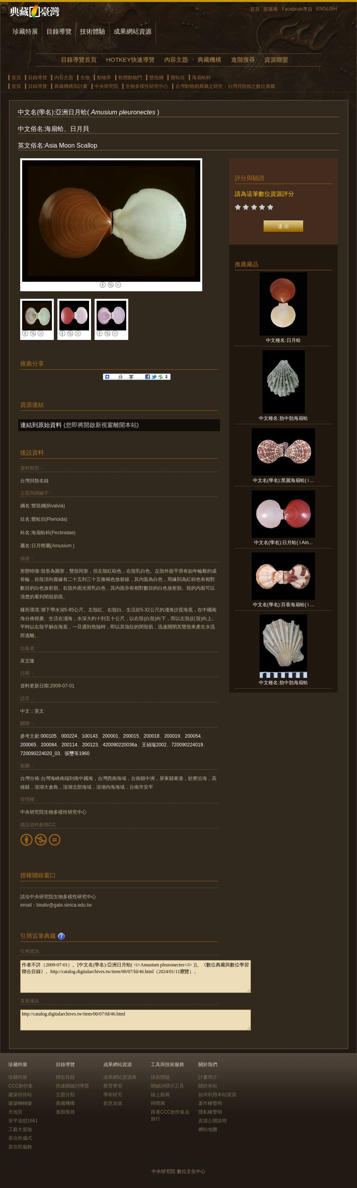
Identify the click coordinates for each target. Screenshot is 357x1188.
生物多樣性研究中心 (146, 86)
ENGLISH (326, 8)
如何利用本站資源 (217, 1094)
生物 (85, 77)
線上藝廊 (160, 1094)
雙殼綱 (156, 77)
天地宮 (15, 1112)
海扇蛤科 (201, 77)
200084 (49, 745)
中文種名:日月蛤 (283, 340)
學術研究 (112, 1094)
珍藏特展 (25, 31)
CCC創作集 (20, 1086)
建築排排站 (20, 1094)
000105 (49, 736)
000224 (69, 736)
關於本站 (207, 1086)
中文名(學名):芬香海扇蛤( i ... (283, 604)
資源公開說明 (212, 1120)
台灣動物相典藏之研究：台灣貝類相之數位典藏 (225, 86)
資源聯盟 (276, 59)
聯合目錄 (65, 1077)
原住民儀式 (20, 1138)
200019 (172, 736)
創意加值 (112, 1103)
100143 (90, 736)
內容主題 (176, 59)
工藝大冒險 (20, 1129)
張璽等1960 (77, 753)
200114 (69, 745)
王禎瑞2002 (154, 745)
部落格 (271, 9)
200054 (193, 736)
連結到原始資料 (41, 424)
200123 (90, 745)
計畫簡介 (207, 1077)
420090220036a (120, 745)
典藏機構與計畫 (70, 86)
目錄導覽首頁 (79, 59)
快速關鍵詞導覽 (72, 1086)
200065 (28, 745)
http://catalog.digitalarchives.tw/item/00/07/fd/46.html (135, 1020)
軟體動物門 (130, 77)
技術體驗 (92, 31)
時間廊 (158, 1103)
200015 (131, 736)
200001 (110, 736)
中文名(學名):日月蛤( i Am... (283, 542)
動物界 (104, 77)
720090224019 (187, 745)
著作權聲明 (210, 1103)
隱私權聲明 (210, 1112)
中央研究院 (106, 86)
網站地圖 (207, 1129)
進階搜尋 (243, 59)
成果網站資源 (133, 31)
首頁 (255, 9)
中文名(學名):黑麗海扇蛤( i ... (283, 480)
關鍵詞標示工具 (167, 1086)
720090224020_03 (40, 753)
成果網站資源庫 (120, 1077)
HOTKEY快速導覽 (130, 59)
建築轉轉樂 (20, 1103)
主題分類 (65, 1094)
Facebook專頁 (297, 9)
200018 (152, 736)
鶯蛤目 (178, 77)
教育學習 (112, 1086)
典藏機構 (209, 59)
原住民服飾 (20, 1147)
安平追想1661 (23, 1120)
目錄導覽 (59, 31)
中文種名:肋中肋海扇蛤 (283, 418)
